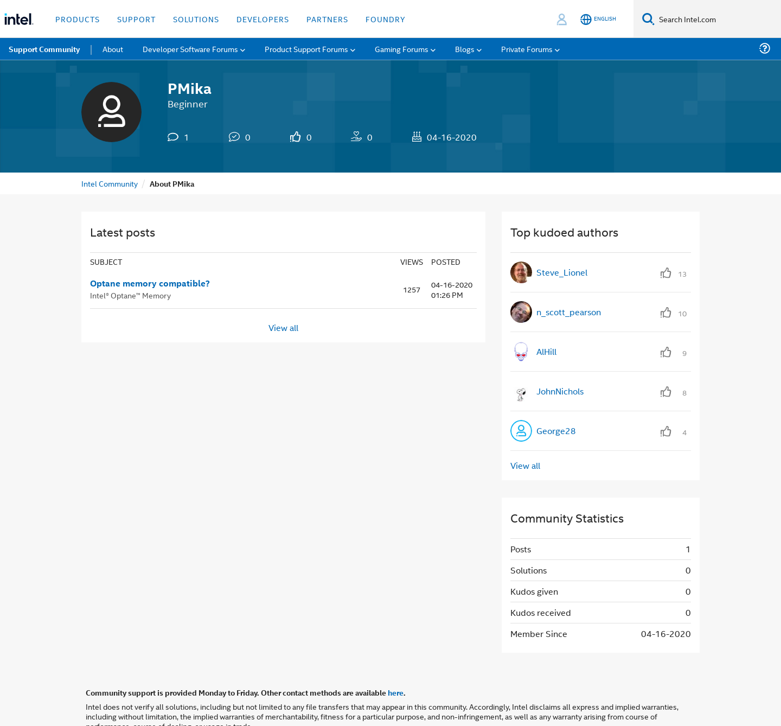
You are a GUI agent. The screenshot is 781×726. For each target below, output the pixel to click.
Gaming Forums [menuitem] (401, 48)
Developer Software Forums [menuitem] (190, 48)
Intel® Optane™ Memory (130, 295)
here (396, 692)
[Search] (648, 19)
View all (283, 327)
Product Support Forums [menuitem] (306, 48)
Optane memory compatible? (150, 283)
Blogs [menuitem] (465, 48)
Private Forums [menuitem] (527, 48)
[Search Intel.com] (718, 19)
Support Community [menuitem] (44, 49)
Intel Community (109, 183)
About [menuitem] (113, 48)
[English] (598, 19)
